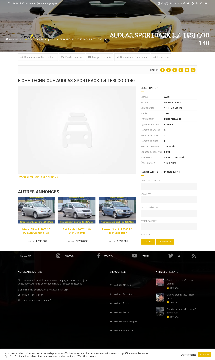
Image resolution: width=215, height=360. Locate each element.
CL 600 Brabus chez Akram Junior (180, 296)
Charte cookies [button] (188, 354)
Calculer (148, 241)
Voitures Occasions (122, 294)
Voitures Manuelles (121, 330)
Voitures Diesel (119, 312)
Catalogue (129, 37)
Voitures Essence (120, 303)
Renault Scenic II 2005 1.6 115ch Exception (117, 231)
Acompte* (146, 194)
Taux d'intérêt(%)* (150, 207)
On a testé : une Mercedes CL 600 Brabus (182, 311)
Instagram (40, 255)
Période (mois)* (148, 221)
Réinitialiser (165, 241)
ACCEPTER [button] (204, 354)
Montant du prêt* (150, 180)
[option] (77, 130)
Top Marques (148, 37)
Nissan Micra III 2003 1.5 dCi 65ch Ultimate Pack (36, 231)
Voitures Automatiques (123, 321)
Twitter (157, 255)
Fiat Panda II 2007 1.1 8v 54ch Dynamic (77, 231)
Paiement (145, 234)
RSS (186, 255)
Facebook (82, 255)
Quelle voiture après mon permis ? (180, 282)
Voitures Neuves (120, 284)
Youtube (120, 255)
